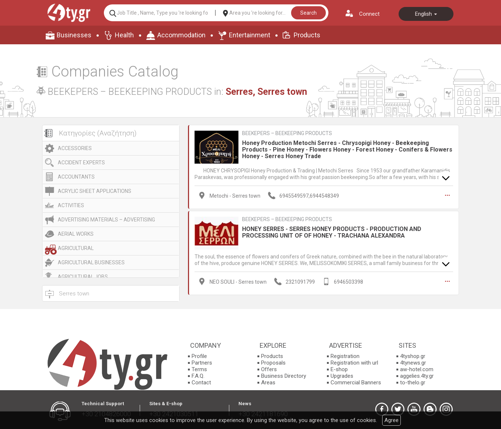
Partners (202, 362)
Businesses (74, 35)
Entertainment (249, 35)
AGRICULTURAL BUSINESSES (91, 262)
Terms (199, 369)
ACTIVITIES (71, 205)
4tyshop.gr (412, 356)
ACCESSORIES (75, 148)
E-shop (339, 369)
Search (308, 13)
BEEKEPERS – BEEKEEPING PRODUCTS (287, 133)
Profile (199, 356)
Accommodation (181, 35)
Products (307, 35)
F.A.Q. (198, 376)
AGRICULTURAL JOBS (83, 277)
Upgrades (342, 376)
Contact (201, 382)
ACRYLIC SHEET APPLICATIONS (94, 191)
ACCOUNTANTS (76, 177)
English (426, 14)
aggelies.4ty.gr (417, 376)
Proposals (273, 362)
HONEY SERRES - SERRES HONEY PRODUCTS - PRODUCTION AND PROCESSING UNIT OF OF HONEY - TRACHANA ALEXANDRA (331, 232)
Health (124, 35)
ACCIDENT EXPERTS (81, 162)
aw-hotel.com (416, 369)
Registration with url (354, 362)
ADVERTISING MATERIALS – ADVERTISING (106, 220)
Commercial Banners (356, 382)
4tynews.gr (413, 362)
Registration (345, 356)
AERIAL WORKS (76, 234)
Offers (269, 369)
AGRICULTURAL (76, 248)
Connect (369, 14)
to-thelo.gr (412, 382)
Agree (391, 420)
